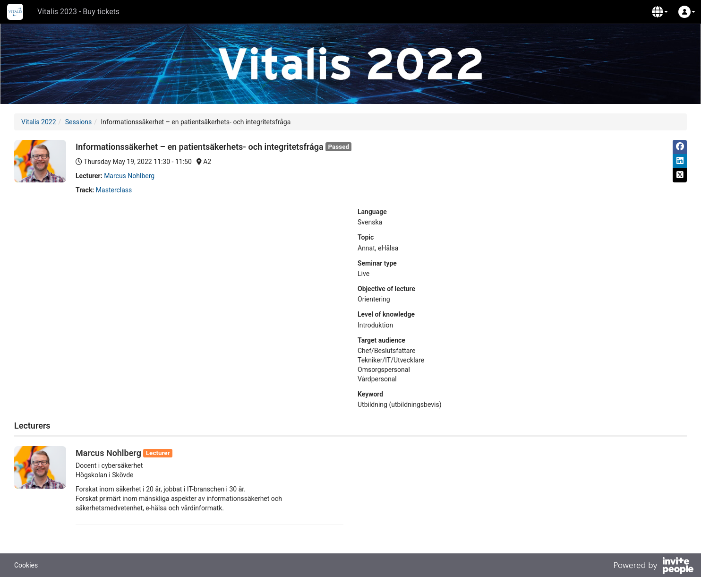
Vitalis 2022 (38, 122)
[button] (660, 12)
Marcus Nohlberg (129, 176)
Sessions (78, 122)
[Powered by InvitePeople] (653, 566)
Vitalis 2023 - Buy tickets (78, 11)
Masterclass (114, 190)
